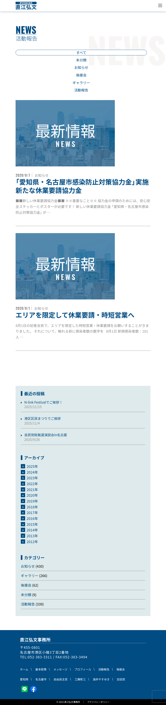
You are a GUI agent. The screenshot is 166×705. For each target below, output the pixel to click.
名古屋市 (41, 679)
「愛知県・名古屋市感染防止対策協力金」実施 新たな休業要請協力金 (89, 186)
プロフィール (83, 669)
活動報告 (81, 89)
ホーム (24, 669)
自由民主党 (61, 679)
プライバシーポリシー (98, 701)
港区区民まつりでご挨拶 (42, 418)
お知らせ (81, 67)
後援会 (81, 74)
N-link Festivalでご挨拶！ (43, 402)
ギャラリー (81, 82)
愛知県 (24, 679)
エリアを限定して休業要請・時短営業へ (75, 315)
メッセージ (61, 669)
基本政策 (41, 669)
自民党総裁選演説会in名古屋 (45, 435)
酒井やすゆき (101, 679)
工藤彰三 (80, 679)
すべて (81, 52)
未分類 (81, 59)
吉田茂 (121, 679)
